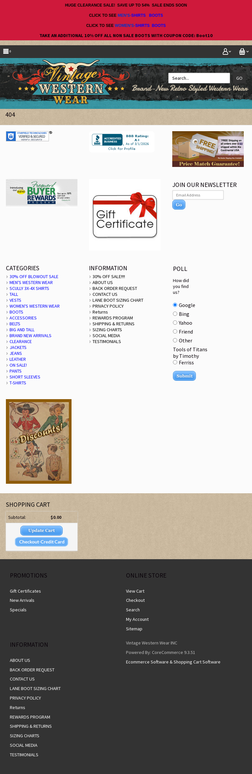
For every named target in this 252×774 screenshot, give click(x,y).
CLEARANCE (21, 341)
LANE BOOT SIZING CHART (118, 300)
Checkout (135, 600)
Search (133, 610)
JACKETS (18, 347)
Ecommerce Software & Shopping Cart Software (173, 662)
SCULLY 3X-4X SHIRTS (29, 288)
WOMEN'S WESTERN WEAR (35, 306)
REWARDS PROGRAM (113, 318)
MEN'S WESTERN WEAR (31, 282)
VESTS (15, 300)
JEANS (16, 353)
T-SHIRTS (18, 383)
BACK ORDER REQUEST (115, 288)
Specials (18, 610)
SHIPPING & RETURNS (114, 324)
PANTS (16, 371)
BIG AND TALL (22, 330)
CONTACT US (105, 294)
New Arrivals (22, 600)
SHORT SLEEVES (25, 377)
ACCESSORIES (23, 318)
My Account (137, 619)
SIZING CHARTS (107, 330)
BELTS (15, 324)
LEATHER (18, 359)
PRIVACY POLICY (108, 306)
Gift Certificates (25, 591)
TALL (14, 294)
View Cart (135, 591)
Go (239, 78)
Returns (100, 312)
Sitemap (134, 629)
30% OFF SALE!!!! (109, 276)
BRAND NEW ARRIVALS (31, 335)
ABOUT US (103, 282)
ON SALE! (18, 365)
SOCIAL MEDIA (106, 335)
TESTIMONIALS (107, 341)
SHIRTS (138, 15)
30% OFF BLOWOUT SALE (34, 276)
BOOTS (156, 15)
